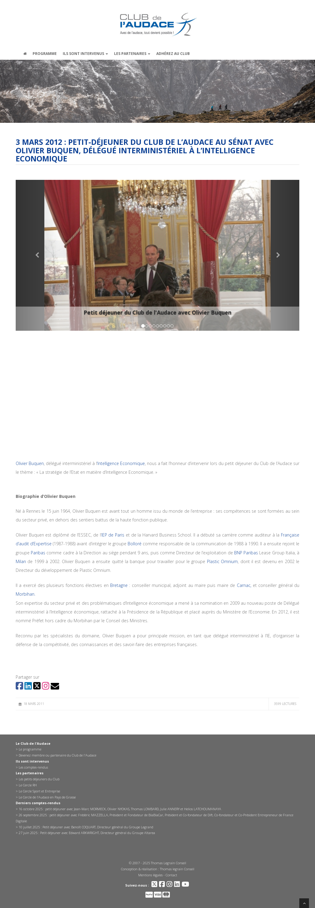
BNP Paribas (246, 553)
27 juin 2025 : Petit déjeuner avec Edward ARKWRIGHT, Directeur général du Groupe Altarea (87, 832)
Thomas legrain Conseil (177, 869)
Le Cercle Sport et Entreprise (39, 791)
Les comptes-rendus (33, 767)
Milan (21, 561)
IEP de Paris (112, 535)
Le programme (30, 749)
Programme (45, 53)
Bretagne (119, 585)
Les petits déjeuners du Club (39, 779)
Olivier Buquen (30, 463)
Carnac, (243, 585)
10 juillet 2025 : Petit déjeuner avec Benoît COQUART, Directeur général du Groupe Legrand (86, 827)
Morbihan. (25, 594)
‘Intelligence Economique (121, 463)
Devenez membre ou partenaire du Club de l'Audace (57, 755)
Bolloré (135, 543)
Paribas (37, 553)
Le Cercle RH (28, 785)
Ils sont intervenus (85, 53)
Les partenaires (132, 53)
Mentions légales (150, 875)
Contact (171, 875)
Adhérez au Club (173, 53)
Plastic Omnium (221, 561)
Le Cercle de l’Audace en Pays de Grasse (47, 797)
